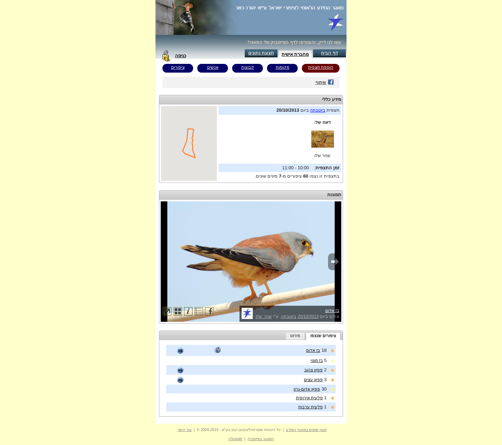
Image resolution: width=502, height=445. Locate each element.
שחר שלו (322, 155)
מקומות (282, 67)
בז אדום (332, 310)
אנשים (213, 67)
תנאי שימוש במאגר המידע (306, 430)
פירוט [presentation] (295, 335)
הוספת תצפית (320, 67)
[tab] (323, 336)
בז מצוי (317, 360)
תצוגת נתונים (261, 52)
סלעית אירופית (309, 397)
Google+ (235, 439)
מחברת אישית (295, 54)
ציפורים (178, 67)
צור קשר (184, 430)
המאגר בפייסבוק (261, 439)
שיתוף (324, 82)
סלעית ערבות (310, 407)
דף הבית (329, 52)
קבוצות (247, 67)
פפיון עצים (313, 379)
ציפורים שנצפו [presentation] (323, 335)
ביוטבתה (317, 110)
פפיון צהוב (313, 370)
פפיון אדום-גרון (307, 389)
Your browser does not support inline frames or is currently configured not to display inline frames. (189, 143)
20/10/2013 (308, 316)
